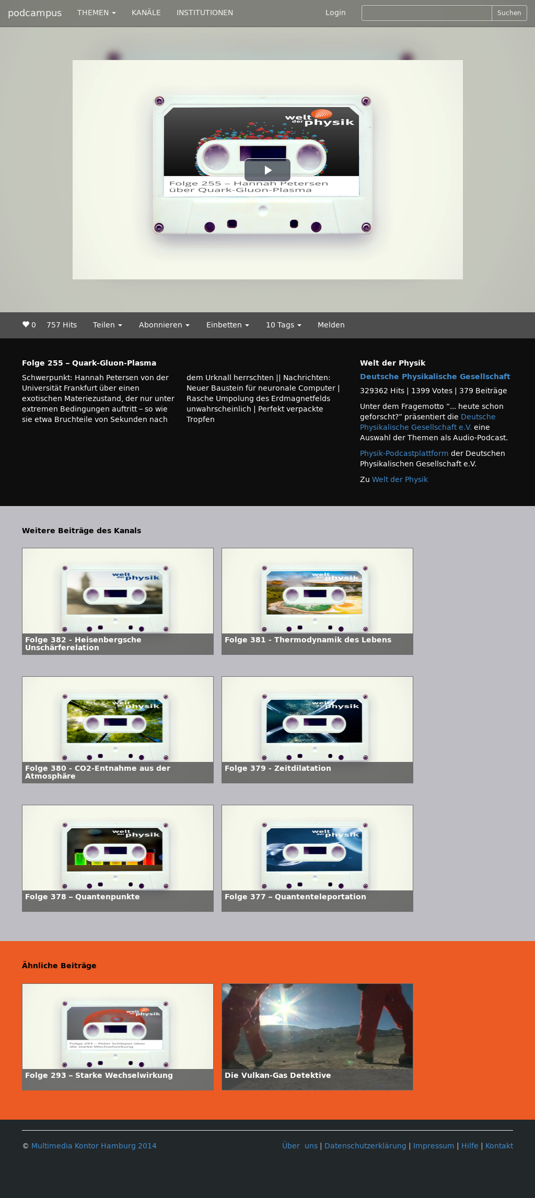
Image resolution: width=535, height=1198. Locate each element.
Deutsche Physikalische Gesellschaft (435, 376)
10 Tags (283, 325)
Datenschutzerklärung (365, 1146)
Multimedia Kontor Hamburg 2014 (94, 1146)
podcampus (35, 13)
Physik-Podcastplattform (404, 453)
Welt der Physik (400, 479)
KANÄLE (146, 12)
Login (335, 12)
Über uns (300, 1146)
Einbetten (227, 325)
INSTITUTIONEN (205, 12)
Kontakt (499, 1146)
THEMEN (96, 12)
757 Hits (61, 325)
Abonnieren (164, 325)
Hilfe (470, 1146)
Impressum (434, 1146)
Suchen (509, 13)
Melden (331, 325)
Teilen (107, 325)
